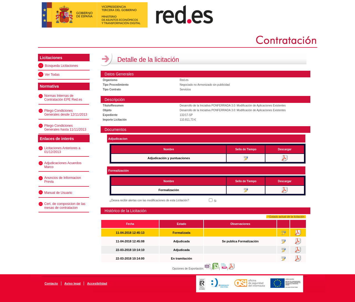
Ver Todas (52, 75)
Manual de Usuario (58, 193)
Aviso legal (72, 283)
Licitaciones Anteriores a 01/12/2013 (62, 150)
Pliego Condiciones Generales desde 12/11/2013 (65, 112)
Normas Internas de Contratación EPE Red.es (63, 97)
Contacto (51, 283)
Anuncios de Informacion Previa (62, 180)
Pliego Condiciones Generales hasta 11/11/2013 (65, 127)
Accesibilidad (97, 283)
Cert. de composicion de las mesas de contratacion (64, 206)
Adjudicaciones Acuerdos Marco (63, 165)
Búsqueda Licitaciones (61, 66)
